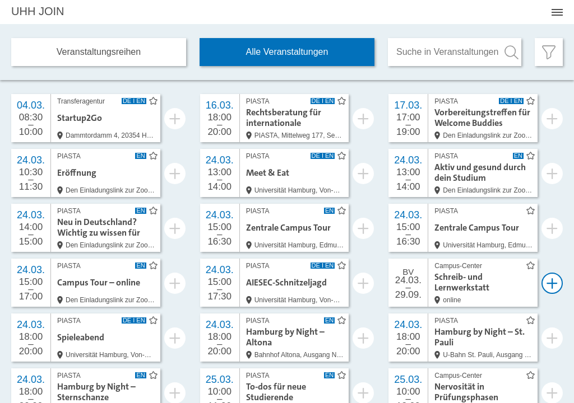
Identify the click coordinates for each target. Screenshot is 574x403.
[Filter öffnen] (549, 52)
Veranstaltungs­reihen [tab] (99, 52)
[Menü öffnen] (557, 12)
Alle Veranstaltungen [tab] (287, 52)
